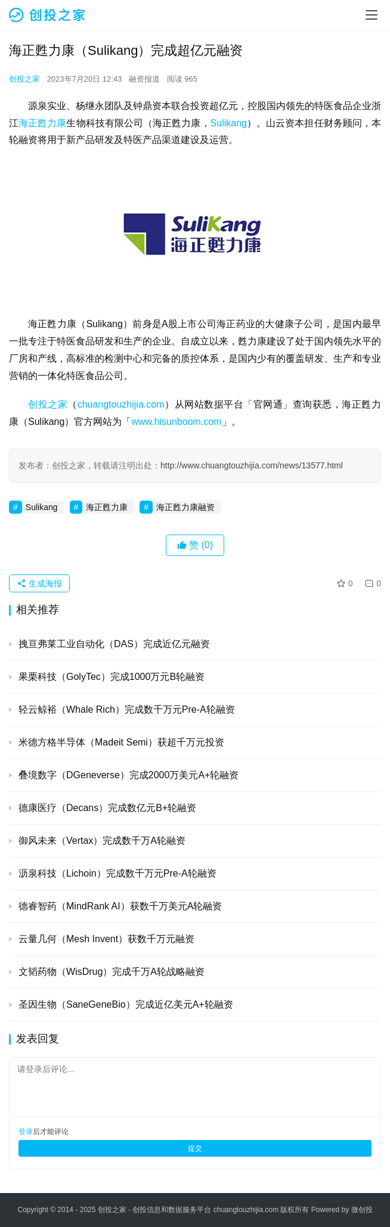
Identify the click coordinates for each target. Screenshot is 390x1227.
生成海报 (39, 583)
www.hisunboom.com (176, 422)
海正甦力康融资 (185, 507)
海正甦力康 (42, 123)
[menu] (371, 15)
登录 (25, 1131)
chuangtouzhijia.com (121, 404)
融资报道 (144, 78)
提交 (195, 1148)
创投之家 (24, 78)
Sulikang (229, 123)
